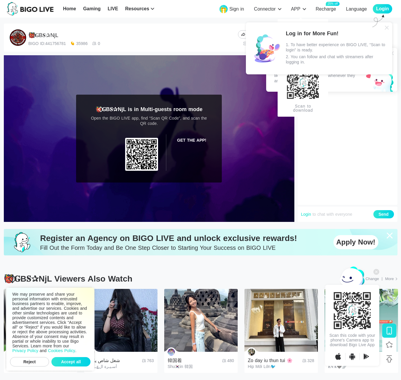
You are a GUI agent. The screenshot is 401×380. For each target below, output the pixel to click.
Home (69, 8)
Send (383, 214)
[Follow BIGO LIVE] (389, 345)
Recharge (326, 8)
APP (295, 8)
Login (306, 214)
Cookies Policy (61, 350)
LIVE (113, 8)
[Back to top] (389, 359)
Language (356, 8)
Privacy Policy (25, 350)
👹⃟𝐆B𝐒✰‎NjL (43, 35)
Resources (137, 8)
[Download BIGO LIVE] (389, 331)
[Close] (387, 28)
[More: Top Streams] (391, 279)
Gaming (92, 8)
